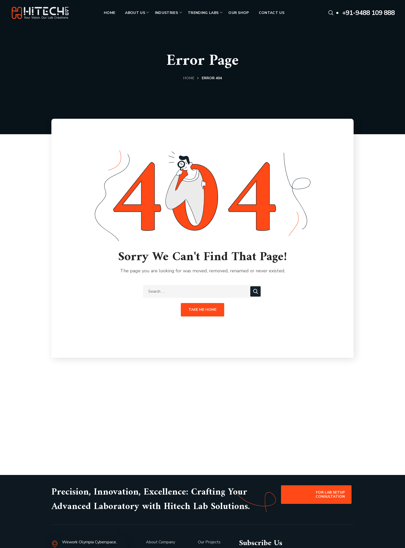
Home (188, 78)
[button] (330, 13)
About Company (160, 542)
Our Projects (209, 542)
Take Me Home (202, 309)
